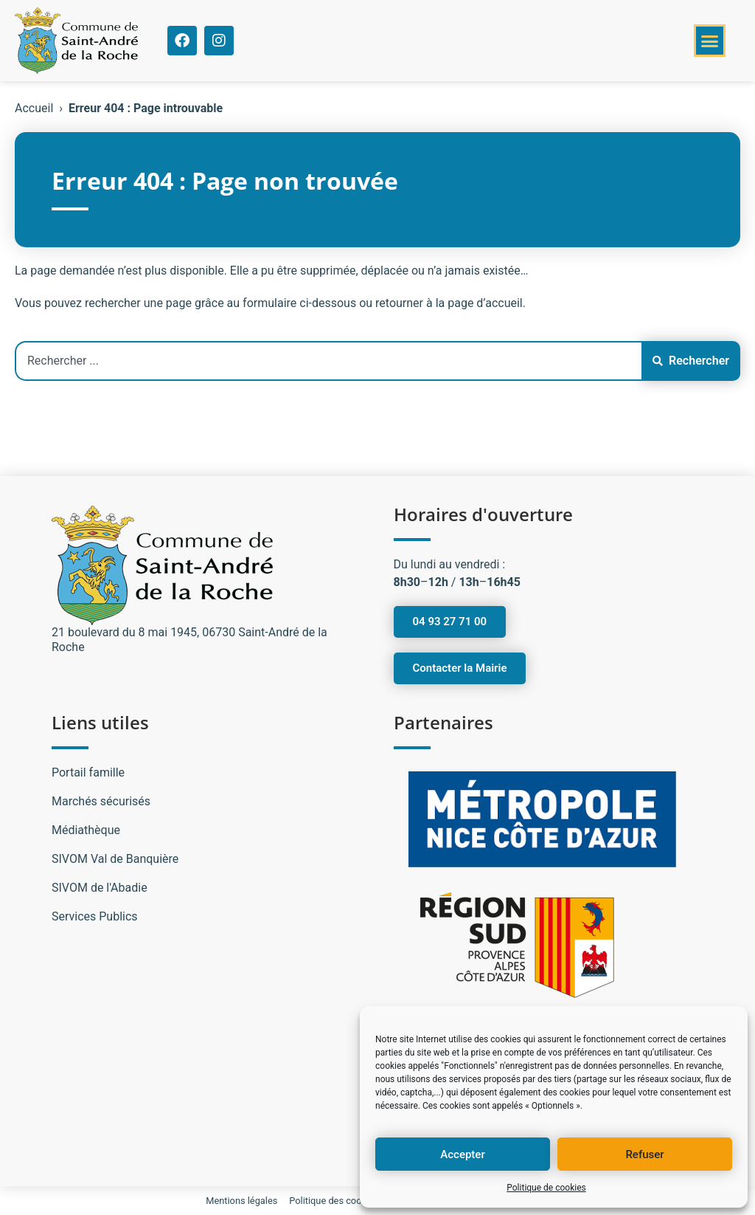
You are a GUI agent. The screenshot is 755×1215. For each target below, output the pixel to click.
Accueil (34, 108)
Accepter (462, 1154)
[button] (710, 40)
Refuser (644, 1154)
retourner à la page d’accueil (449, 303)
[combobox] (328, 361)
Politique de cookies (546, 1188)
